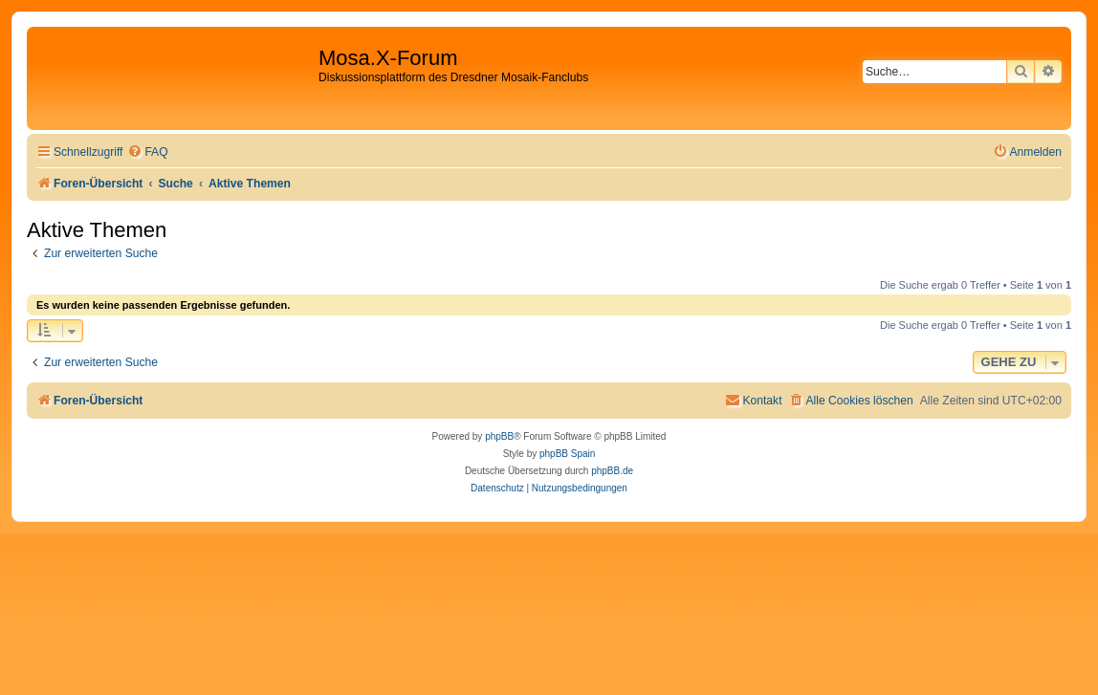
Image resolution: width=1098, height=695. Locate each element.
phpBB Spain (567, 453)
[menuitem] (147, 152)
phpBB (499, 436)
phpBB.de (612, 471)
